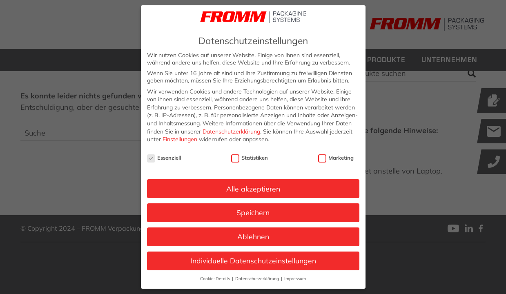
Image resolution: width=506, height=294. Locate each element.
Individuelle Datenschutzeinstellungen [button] (253, 260)
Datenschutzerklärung (231, 131)
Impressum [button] (295, 278)
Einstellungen (180, 139)
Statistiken (249, 157)
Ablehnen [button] (253, 236)
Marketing (336, 157)
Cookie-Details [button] (215, 278)
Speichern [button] (253, 212)
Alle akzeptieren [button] (253, 188)
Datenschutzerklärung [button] (257, 278)
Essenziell (164, 157)
